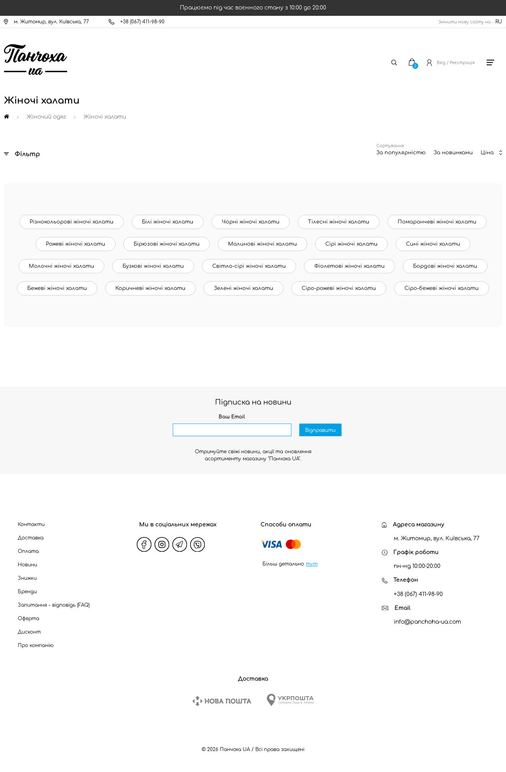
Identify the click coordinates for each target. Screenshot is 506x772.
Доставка (30, 538)
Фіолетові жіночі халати (349, 266)
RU (498, 22)
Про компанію (36, 645)
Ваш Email (232, 417)
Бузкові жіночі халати (153, 266)
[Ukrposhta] (290, 700)
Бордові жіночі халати (445, 266)
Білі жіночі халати (167, 222)
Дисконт (29, 632)
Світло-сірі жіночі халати (249, 266)
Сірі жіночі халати (351, 244)
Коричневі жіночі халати (150, 288)
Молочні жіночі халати (61, 266)
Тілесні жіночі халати (338, 222)
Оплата (28, 551)
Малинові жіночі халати (262, 244)
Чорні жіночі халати (250, 222)
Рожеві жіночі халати (75, 244)
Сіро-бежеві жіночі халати (441, 288)
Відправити (320, 430)
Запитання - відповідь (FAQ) (54, 605)
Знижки (27, 578)
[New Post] (222, 701)
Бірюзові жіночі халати (167, 244)
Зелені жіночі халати (243, 288)
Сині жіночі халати (433, 244)
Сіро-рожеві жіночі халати (339, 288)
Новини (27, 565)
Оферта (28, 618)
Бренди (27, 591)
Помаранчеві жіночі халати (437, 222)
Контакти (31, 524)
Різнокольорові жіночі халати (71, 222)
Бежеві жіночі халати (57, 288)
